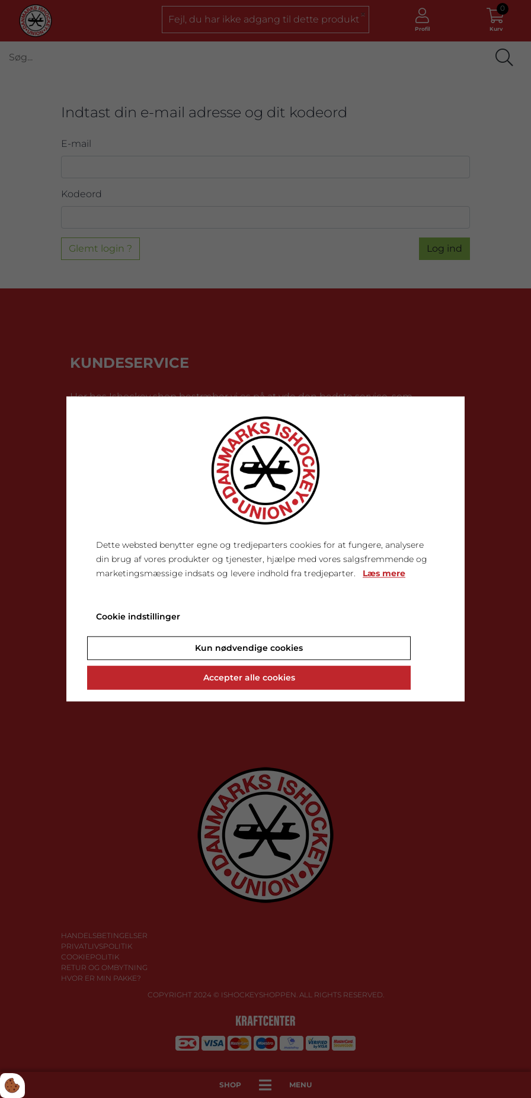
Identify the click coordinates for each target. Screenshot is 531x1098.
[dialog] (265, 548)
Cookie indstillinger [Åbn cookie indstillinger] (138, 617)
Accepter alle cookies (249, 678)
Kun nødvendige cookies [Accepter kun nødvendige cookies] (249, 648)
